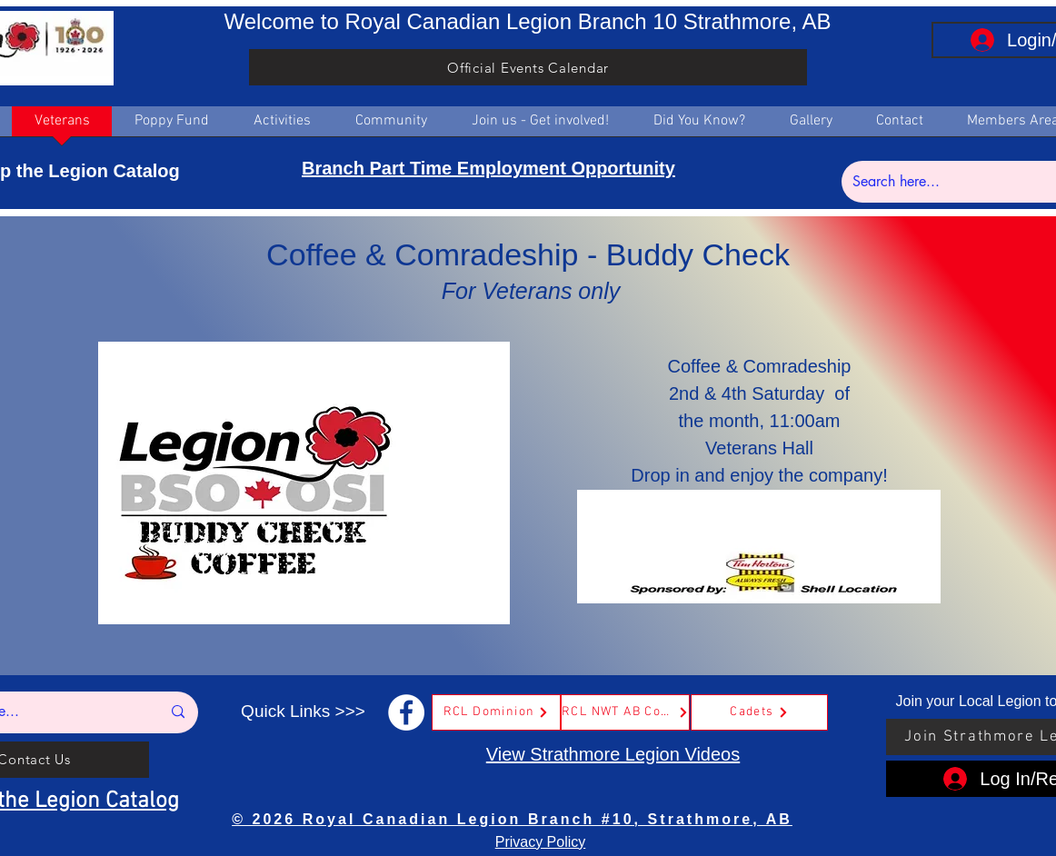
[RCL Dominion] (496, 712)
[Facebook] (406, 712)
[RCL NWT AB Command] (625, 712)
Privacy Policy (540, 842)
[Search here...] (953, 182)
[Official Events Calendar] (528, 67)
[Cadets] (759, 712)
